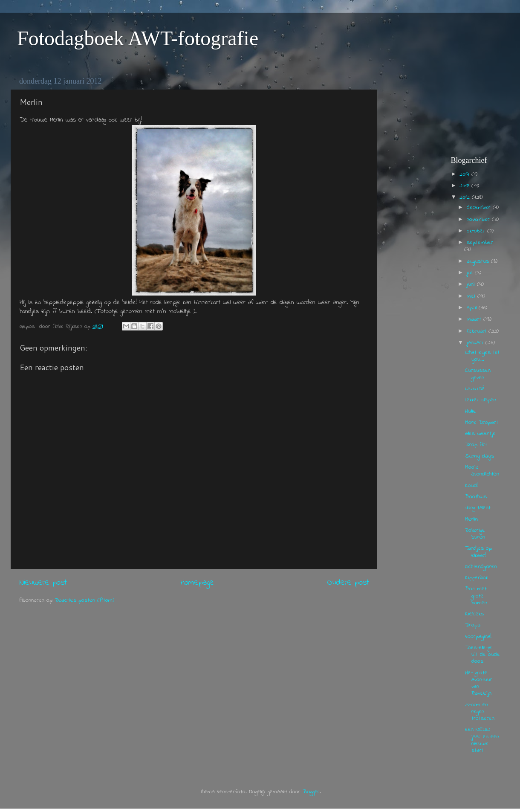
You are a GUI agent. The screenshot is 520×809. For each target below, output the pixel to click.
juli (471, 273)
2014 (465, 174)
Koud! (471, 485)
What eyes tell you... (482, 356)
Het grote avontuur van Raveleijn (478, 683)
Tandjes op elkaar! (478, 552)
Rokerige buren (475, 534)
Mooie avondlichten (482, 470)
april (473, 308)
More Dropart (481, 422)
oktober (477, 231)
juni (472, 284)
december (480, 207)
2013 (465, 186)
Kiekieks (474, 614)
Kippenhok (476, 578)
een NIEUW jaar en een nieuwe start (482, 740)
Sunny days (479, 456)
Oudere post (348, 583)
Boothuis (476, 497)
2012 (465, 197)
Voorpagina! (478, 636)
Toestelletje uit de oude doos (482, 655)
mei (472, 296)
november (479, 219)
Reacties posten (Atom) (84, 600)
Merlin (471, 519)
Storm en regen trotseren (479, 712)
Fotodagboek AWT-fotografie (137, 38)
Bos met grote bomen (476, 596)
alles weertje (480, 433)
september (480, 242)
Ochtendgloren (481, 567)
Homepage (197, 583)
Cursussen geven (478, 374)
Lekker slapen (480, 400)
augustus (479, 261)
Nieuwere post (42, 583)
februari (477, 331)
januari (476, 343)
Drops (472, 625)
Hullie (470, 411)
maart (475, 319)
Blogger (311, 792)
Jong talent (478, 508)
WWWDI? (474, 389)
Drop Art (476, 445)
